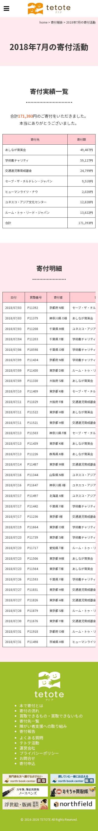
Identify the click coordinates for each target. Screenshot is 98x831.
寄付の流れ (29, 711)
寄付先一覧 (29, 721)
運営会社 (27, 748)
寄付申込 (27, 763)
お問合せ (27, 758)
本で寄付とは (31, 705)
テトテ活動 (29, 743)
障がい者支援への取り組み (43, 726)
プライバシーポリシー (39, 753)
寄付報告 (27, 731)
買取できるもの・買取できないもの (51, 716)
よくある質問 (31, 738)
